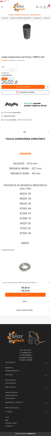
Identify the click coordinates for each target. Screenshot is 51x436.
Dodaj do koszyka (23, 87)
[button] (48, 7)
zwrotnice (47, 18)
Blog (6, 420)
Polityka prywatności (12, 371)
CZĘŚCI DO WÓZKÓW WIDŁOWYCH (20, 18)
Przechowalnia (10, 398)
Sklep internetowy (24, 434)
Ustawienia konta (11, 395)
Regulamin (9, 368)
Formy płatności (10, 383)
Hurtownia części (11, 423)
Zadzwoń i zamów (25, 92)
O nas (7, 417)
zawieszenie (37, 18)
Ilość (2, 67)
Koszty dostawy (10, 380)
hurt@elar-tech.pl (20, 15)
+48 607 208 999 (34, 15)
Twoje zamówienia (11, 392)
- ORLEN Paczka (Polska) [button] (21, 120)
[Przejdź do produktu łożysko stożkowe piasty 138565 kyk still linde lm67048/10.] (25, 267)
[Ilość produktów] (7, 70)
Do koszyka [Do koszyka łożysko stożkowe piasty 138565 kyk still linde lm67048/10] (25, 295)
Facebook (8, 426)
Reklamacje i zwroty (12, 408)
